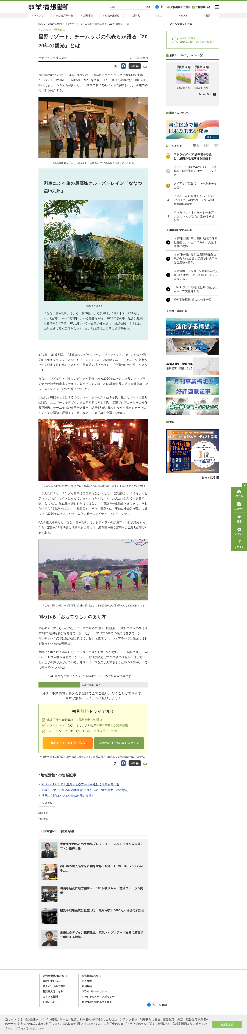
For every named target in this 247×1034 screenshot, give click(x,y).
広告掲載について (92, 976)
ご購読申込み (201, 7)
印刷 (134, 66)
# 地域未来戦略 (111, 15)
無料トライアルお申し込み (68, 742)
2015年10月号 (139, 57)
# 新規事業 (87, 15)
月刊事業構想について (55, 976)
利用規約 (87, 986)
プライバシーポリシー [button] (29, 1028)
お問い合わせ (50, 1002)
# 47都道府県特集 (63, 15)
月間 (216, 239)
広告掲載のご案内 (179, 7)
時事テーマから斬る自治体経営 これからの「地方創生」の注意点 (84, 790)
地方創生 (44, 818)
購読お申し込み (51, 981)
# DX (159, 15)
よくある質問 (50, 996)
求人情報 (87, 981)
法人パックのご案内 (54, 986)
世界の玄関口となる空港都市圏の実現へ (68, 795)
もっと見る (47, 803)
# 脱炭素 (135, 15)
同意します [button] (227, 1024)
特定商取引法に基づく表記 (97, 1002)
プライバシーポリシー (94, 991)
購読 (163, 1005)
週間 (206, 239)
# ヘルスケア (39, 15)
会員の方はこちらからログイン (119, 742)
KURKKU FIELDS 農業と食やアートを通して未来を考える (80, 784)
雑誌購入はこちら (53, 991)
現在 (196, 239)
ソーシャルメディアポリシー (98, 996)
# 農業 (206, 15)
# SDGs (183, 15)
